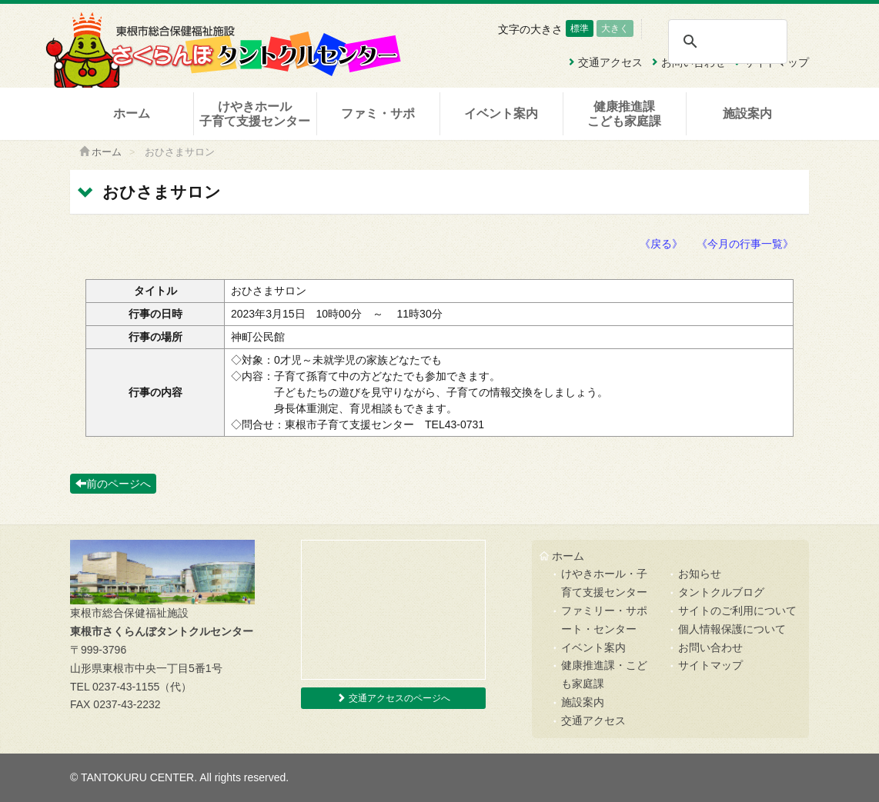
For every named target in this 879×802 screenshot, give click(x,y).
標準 (579, 28)
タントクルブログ (721, 592)
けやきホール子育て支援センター (254, 114)
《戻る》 (661, 244)
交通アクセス (593, 720)
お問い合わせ (710, 647)
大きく (615, 28)
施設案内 (747, 113)
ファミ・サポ (378, 113)
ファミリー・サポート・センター (604, 619)
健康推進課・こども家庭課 (604, 674)
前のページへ (113, 484)
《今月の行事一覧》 (745, 244)
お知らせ (699, 573)
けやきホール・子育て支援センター (604, 582)
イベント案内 (501, 113)
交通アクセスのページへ (393, 698)
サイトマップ (710, 665)
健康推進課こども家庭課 (624, 114)
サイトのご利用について (737, 610)
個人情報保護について (732, 629)
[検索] (727, 41)
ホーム (131, 113)
